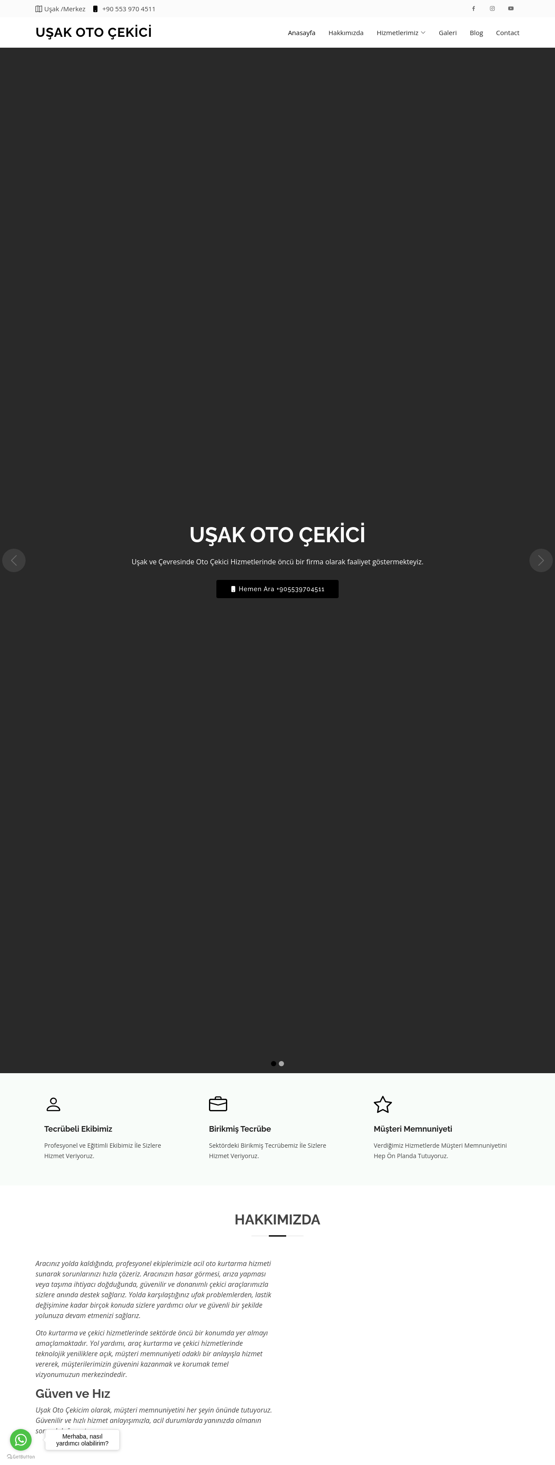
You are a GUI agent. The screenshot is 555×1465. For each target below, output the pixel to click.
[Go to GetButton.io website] (21, 1456)
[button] (14, 560)
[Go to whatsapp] (21, 1440)
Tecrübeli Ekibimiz (78, 1128)
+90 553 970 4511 (124, 9)
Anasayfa (301, 32)
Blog (476, 32)
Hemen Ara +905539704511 (277, 589)
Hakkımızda (346, 32)
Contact (507, 32)
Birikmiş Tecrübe (240, 1128)
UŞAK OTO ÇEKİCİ (94, 32)
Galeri (448, 32)
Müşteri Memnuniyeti (413, 1128)
